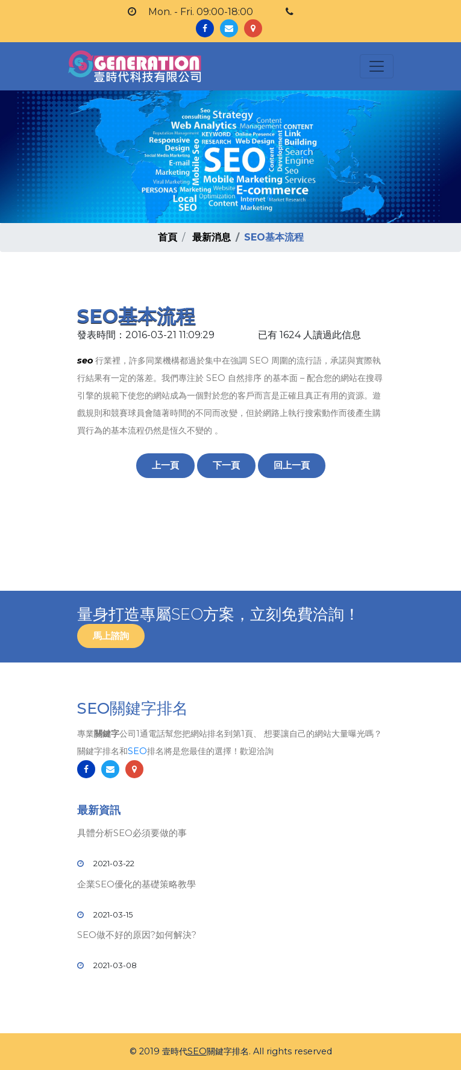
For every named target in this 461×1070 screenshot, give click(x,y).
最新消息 (211, 237)
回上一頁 (292, 465)
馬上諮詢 (111, 635)
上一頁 (165, 465)
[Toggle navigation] (377, 66)
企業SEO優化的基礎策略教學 (136, 884)
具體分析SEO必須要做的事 (132, 833)
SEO (137, 751)
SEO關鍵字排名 (132, 708)
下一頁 (226, 465)
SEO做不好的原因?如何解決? (136, 934)
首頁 (167, 237)
